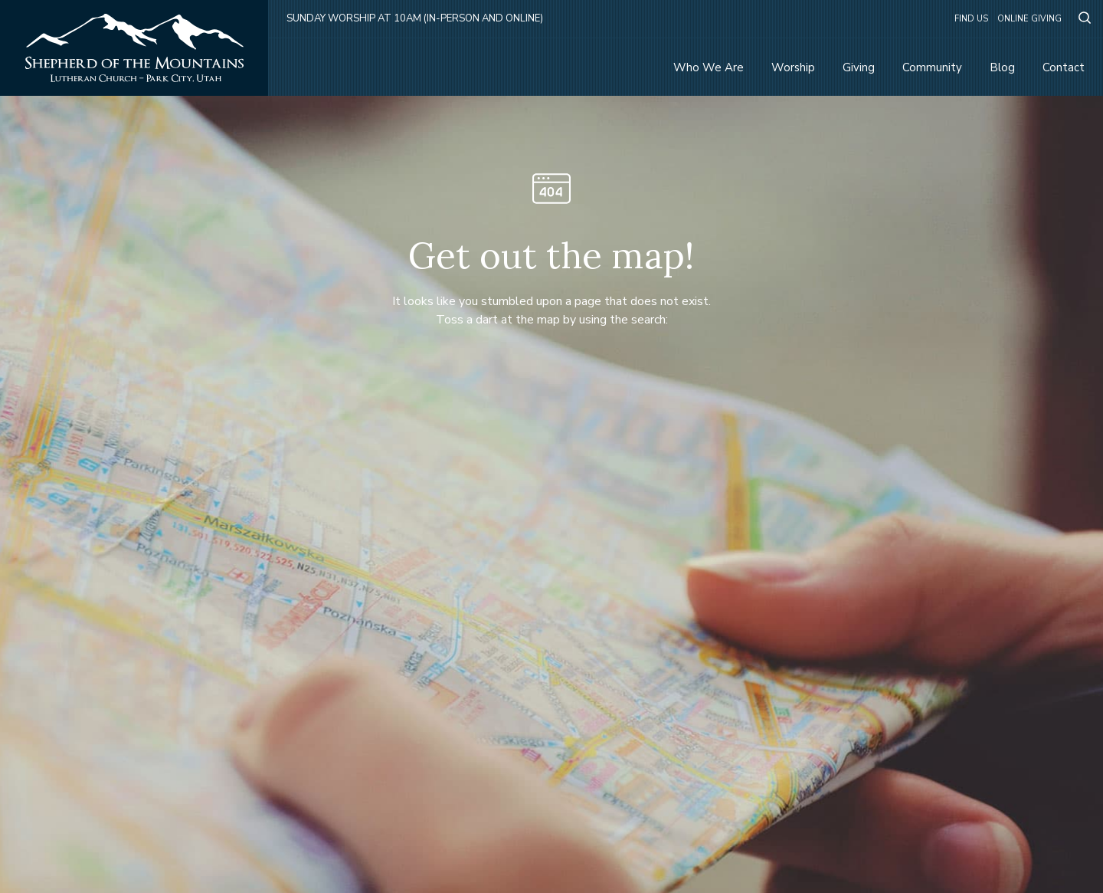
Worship (793, 67)
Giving (859, 67)
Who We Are (708, 67)
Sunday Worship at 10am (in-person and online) (414, 18)
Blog (1002, 67)
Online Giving (1029, 19)
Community (932, 67)
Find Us (971, 19)
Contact (1063, 67)
